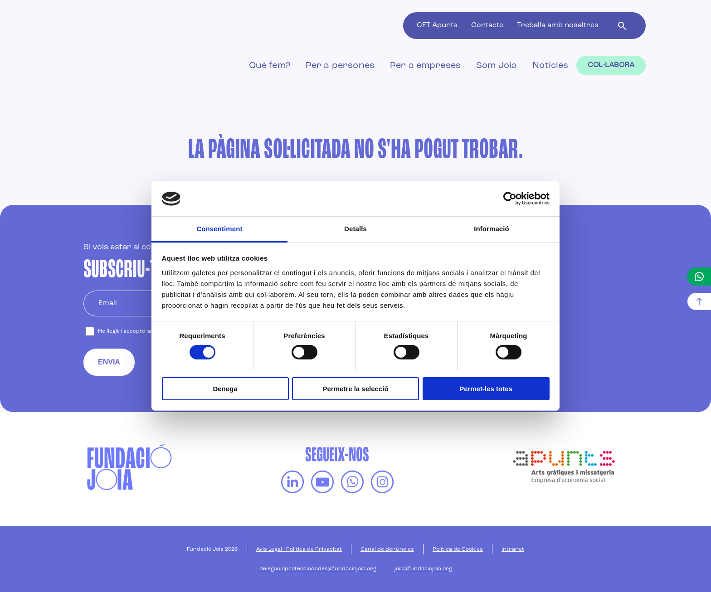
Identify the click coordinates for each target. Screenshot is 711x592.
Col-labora (611, 65)
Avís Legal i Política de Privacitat (299, 549)
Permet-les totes (485, 389)
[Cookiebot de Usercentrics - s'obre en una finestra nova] (510, 198)
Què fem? (269, 65)
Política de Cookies (458, 549)
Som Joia (496, 65)
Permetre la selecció (355, 389)
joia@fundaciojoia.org (423, 569)
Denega (225, 389)
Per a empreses (425, 65)
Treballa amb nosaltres (558, 25)
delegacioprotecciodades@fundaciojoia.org (317, 569)
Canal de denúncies (387, 549)
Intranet (513, 549)
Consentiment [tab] (219, 229)
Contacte (487, 25)
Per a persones (340, 65)
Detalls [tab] (355, 229)
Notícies (550, 65)
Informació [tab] (491, 229)
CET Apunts (437, 25)
